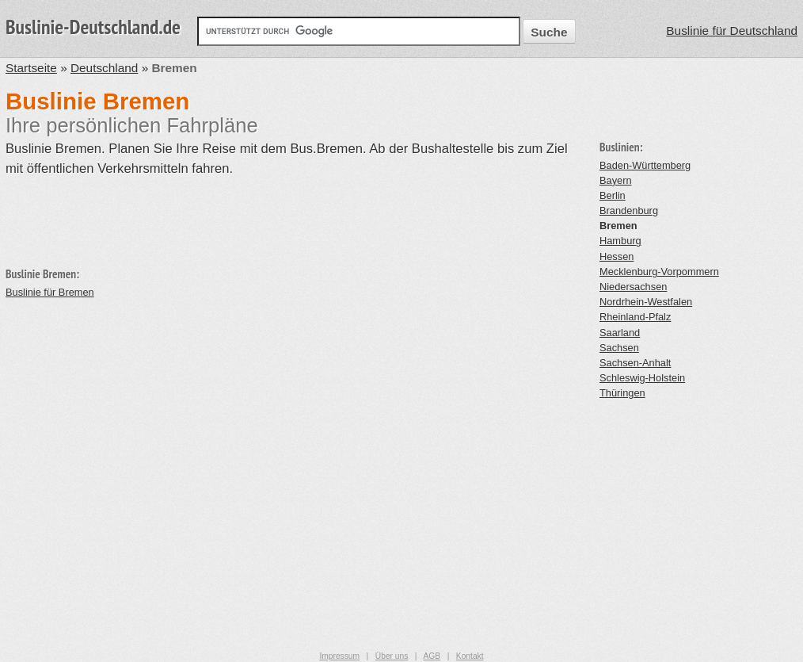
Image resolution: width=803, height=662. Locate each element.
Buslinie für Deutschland (731, 30)
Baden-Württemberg (645, 165)
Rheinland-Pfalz (635, 317)
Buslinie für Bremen (50, 292)
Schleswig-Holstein (642, 378)
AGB (431, 656)
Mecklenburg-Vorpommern (659, 271)
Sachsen (619, 348)
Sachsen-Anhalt (635, 363)
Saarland (619, 333)
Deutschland (104, 68)
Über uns (392, 656)
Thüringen (622, 393)
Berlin (612, 195)
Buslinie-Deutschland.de (93, 26)
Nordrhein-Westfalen (645, 302)
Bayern (615, 180)
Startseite (31, 68)
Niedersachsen (633, 287)
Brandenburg (628, 210)
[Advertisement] (294, 215)
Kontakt (470, 656)
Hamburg (620, 241)
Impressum (339, 656)
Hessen (616, 256)
